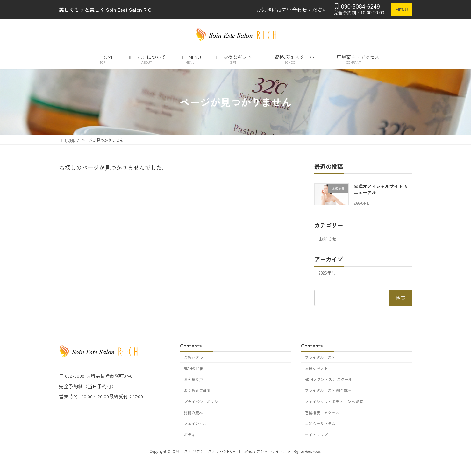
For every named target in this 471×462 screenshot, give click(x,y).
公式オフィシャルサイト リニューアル (380, 189)
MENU (402, 9)
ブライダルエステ (320, 357)
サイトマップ (316, 435)
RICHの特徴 (193, 368)
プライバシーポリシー (203, 401)
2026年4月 (328, 273)
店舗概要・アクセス (322, 412)
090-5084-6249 (357, 6)
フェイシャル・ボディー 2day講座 (334, 401)
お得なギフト (316, 368)
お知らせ (328, 238)
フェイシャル (195, 423)
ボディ (189, 435)
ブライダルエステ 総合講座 (328, 390)
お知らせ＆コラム (320, 423)
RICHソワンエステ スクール (328, 379)
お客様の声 (193, 379)
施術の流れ (193, 412)
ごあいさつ (193, 357)
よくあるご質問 (197, 390)
